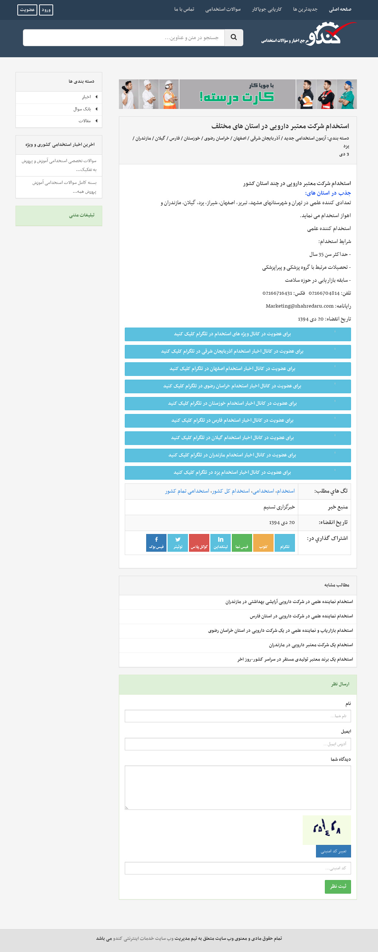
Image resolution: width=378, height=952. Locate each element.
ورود (46, 10)
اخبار (90, 97)
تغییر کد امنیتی (333, 851)
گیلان (160, 138)
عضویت (27, 10)
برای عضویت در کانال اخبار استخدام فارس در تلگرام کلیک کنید (258, 420)
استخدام (286, 491)
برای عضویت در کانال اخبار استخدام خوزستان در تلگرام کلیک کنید (257, 403)
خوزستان (192, 138)
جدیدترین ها (305, 9)
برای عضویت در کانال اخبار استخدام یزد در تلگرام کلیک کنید (259, 472)
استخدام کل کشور (231, 491)
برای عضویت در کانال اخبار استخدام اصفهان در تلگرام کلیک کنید (257, 368)
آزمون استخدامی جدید (305, 138)
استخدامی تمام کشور (187, 491)
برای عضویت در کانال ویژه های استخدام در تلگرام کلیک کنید (260, 334)
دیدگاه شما (341, 760)
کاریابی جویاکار (267, 9)
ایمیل (346, 732)
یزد (346, 146)
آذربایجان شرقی (265, 138)
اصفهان (239, 138)
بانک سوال (85, 109)
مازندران (143, 138)
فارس (174, 138)
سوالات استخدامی (223, 9)
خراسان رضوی (216, 138)
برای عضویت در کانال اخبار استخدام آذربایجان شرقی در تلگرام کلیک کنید (253, 351)
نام (348, 704)
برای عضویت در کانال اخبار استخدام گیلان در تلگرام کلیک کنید (258, 438)
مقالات (88, 121)
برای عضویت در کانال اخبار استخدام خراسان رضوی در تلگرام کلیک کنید (254, 386)
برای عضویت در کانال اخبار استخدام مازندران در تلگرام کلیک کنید (257, 455)
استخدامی (263, 491)
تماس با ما (184, 9)
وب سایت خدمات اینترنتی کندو (143, 939)
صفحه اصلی (337, 9)
